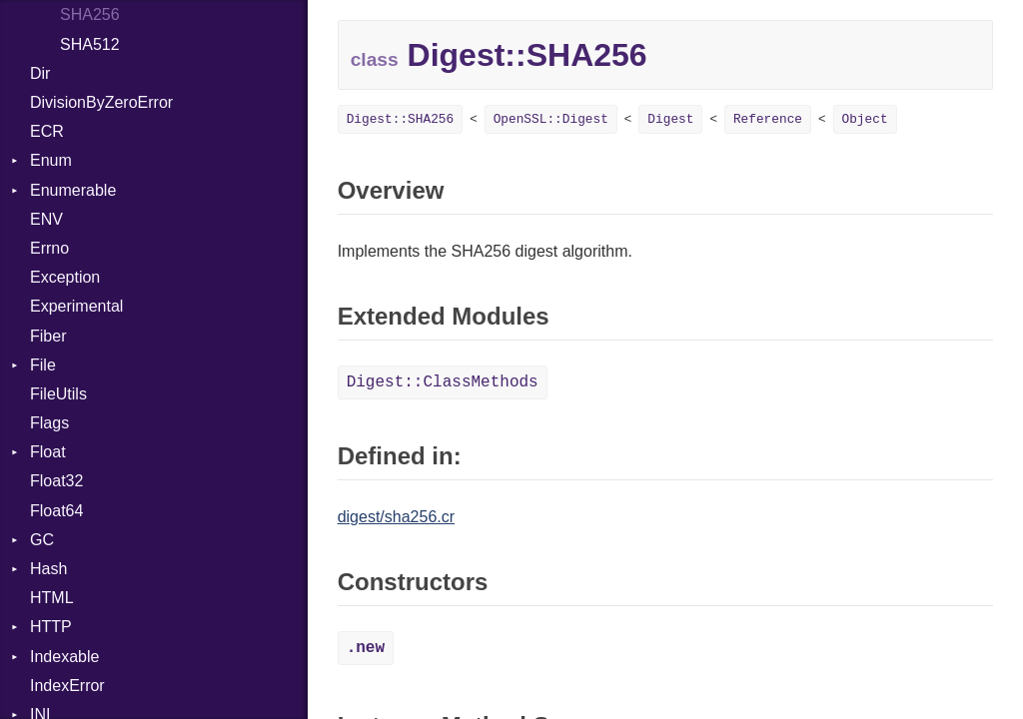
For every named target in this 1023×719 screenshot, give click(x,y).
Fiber (48, 336)
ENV (46, 219)
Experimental (76, 306)
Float (48, 451)
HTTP (51, 626)
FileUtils (58, 393)
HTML (52, 597)
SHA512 (90, 44)
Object (865, 119)
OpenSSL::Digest (551, 119)
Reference (767, 119)
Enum (51, 160)
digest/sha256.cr (396, 516)
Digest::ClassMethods (442, 382)
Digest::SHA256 (401, 119)
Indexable (64, 656)
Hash (48, 568)
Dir (40, 73)
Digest (670, 119)
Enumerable (73, 190)
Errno (49, 248)
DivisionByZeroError (101, 102)
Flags (49, 422)
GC (42, 539)
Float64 (56, 510)
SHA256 (90, 14)
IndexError (67, 685)
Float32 (56, 480)
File (43, 365)
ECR (47, 131)
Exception (65, 277)
